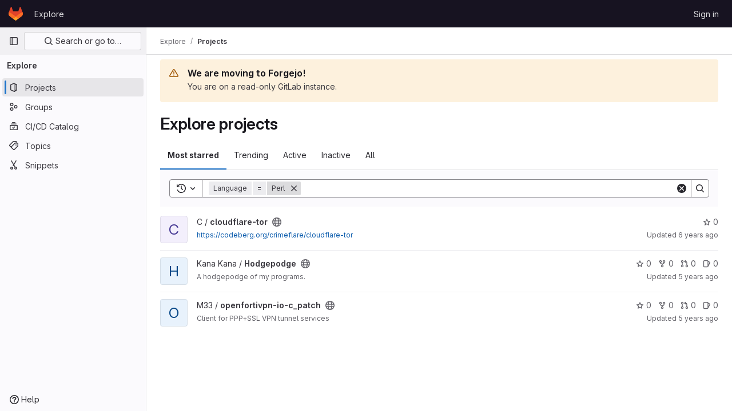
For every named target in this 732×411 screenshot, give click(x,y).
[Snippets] (73, 165)
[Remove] (294, 188)
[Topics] (73, 145)
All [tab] (370, 155)
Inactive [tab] (336, 155)
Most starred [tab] (193, 155)
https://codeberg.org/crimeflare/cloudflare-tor (275, 235)
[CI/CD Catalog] (73, 126)
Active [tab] (295, 155)
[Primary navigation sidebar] (14, 41)
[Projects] (73, 87)
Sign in (706, 14)
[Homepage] (15, 14)
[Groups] (73, 107)
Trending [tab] (251, 155)
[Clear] (682, 188)
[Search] (488, 188)
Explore (49, 14)
